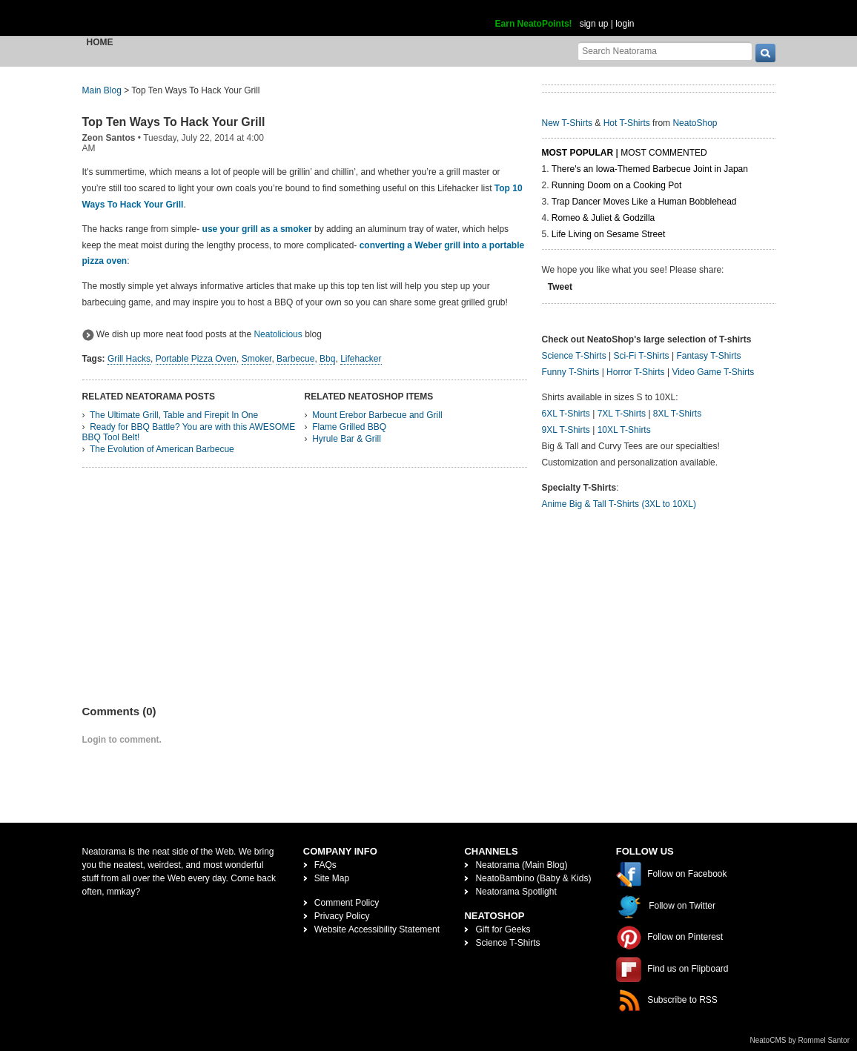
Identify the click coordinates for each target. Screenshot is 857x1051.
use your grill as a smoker (257, 229)
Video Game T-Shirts (713, 372)
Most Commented (664, 152)
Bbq (327, 359)
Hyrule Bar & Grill (346, 439)
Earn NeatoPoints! (533, 24)
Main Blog (102, 90)
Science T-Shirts (574, 356)
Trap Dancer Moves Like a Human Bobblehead (644, 201)
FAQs (325, 865)
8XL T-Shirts (677, 413)
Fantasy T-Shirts (708, 356)
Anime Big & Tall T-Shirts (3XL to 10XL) (619, 504)
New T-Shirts (567, 123)
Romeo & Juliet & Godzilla (603, 218)
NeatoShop (694, 123)
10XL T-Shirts (624, 430)
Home (100, 42)
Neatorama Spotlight (515, 891)
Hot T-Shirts (626, 123)
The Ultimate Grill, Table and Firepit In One (174, 415)
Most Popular (578, 152)
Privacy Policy (342, 916)
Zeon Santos (109, 138)
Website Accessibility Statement (377, 929)
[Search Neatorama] (665, 51)
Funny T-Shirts (571, 372)
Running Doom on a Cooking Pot (616, 185)
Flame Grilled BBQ (349, 427)
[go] (765, 53)
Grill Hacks (128, 359)
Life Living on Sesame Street (608, 234)
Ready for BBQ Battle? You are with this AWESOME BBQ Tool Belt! (189, 432)
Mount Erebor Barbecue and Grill (377, 415)
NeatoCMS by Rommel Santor (800, 1040)
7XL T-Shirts (622, 413)
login (624, 24)
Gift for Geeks (502, 929)
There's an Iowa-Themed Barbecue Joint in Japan (650, 169)
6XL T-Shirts (566, 413)
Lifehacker (360, 359)
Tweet (560, 287)
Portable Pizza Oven (196, 359)
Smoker (257, 359)
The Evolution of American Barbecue (162, 449)
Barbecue (295, 359)
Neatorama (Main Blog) (521, 865)
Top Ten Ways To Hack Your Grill (173, 122)
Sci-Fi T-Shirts (641, 356)
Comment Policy (346, 903)
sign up (594, 24)
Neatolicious (278, 334)
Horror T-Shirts (635, 372)
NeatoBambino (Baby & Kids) (533, 878)
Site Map (331, 878)
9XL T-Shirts (566, 430)
